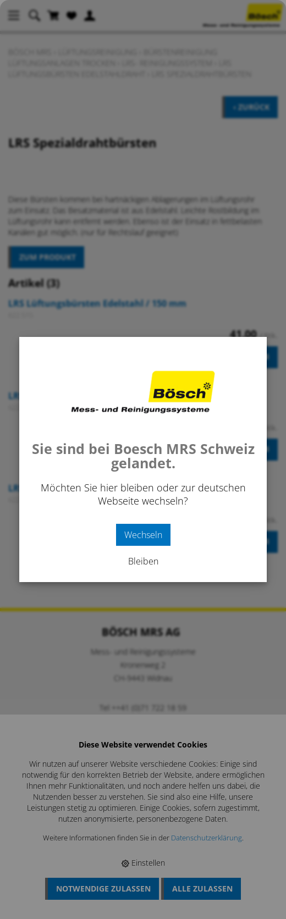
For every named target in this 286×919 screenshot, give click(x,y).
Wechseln (143, 535)
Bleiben (143, 561)
